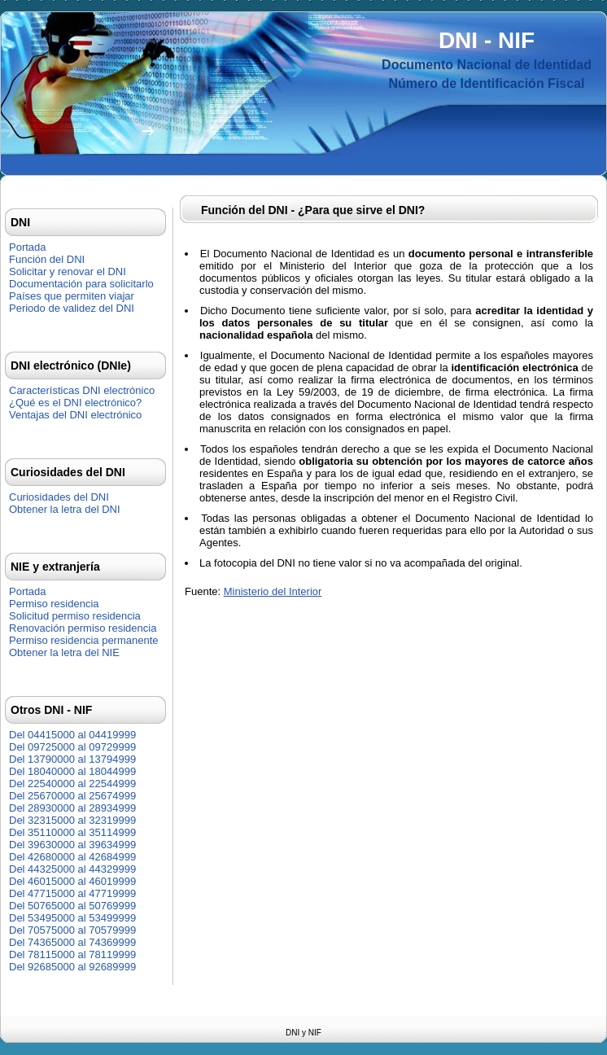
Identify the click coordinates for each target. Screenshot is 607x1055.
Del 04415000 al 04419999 (72, 735)
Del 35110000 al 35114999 (72, 832)
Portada (27, 247)
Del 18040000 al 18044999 (72, 771)
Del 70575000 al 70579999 (72, 930)
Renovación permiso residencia (82, 628)
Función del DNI (47, 259)
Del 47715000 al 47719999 (72, 893)
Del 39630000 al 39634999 (72, 844)
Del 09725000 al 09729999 (72, 747)
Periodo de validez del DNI (71, 308)
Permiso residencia (54, 604)
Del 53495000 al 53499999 (72, 918)
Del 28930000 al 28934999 (72, 808)
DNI (458, 40)
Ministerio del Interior (273, 591)
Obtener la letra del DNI (64, 509)
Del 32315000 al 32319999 (72, 820)
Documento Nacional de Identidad (487, 65)
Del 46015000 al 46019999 (72, 881)
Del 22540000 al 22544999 (72, 783)
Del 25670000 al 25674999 (72, 796)
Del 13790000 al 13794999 (72, 759)
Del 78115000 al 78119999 (72, 954)
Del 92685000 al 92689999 (72, 967)
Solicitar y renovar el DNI (67, 271)
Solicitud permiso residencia (75, 616)
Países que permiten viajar (71, 296)
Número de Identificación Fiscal (487, 83)
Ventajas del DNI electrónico (75, 415)
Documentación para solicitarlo (81, 284)
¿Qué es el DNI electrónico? (75, 402)
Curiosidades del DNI (59, 497)
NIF (516, 40)
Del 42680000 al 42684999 (72, 857)
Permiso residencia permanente (84, 640)
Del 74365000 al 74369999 (72, 942)
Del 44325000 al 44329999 (72, 869)
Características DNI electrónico (82, 390)
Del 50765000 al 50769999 (72, 906)
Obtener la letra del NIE (64, 652)
